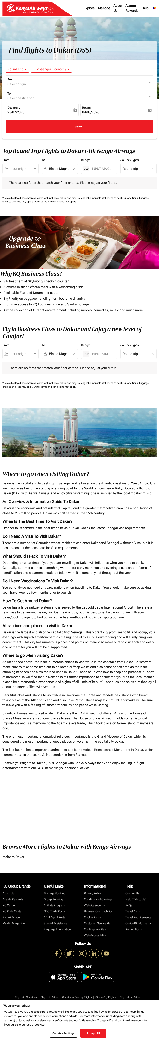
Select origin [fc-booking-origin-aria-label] (16, 84)
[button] (51, 69)
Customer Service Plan (98, 923)
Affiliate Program (54, 905)
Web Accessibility (95, 935)
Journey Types (129, 160)
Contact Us (132, 893)
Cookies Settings (63, 1033)
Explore (89, 8)
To (9, 93)
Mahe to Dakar (13, 857)
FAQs (128, 905)
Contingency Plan (95, 929)
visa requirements (132, 528)
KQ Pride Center (12, 911)
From (10, 79)
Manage (104, 8)
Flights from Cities (130, 997)
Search (79, 126)
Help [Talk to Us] (135, 899)
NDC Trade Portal (54, 911)
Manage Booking (54, 893)
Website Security (94, 905)
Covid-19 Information (138, 923)
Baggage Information (57, 929)
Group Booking (53, 899)
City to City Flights (105, 997)
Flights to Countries (26, 997)
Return (86, 107)
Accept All (93, 1033)
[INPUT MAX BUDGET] (102, 169)
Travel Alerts (133, 911)
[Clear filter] (74, 169)
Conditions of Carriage (98, 899)
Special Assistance (55, 923)
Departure (13, 107)
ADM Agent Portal (55, 917)
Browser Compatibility (98, 911)
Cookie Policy (92, 917)
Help (145, 8)
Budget (85, 160)
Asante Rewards (131, 8)
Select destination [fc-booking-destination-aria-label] (20, 98)
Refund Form (133, 929)
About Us (117, 8)
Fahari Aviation (12, 917)
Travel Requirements (138, 917)
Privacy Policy (92, 893)
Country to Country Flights (77, 997)
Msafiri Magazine (13, 923)
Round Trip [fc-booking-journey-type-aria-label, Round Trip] (15, 69)
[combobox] (22, 168)
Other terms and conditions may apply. (55, 201)
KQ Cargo (8, 905)
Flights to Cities (49, 997)
